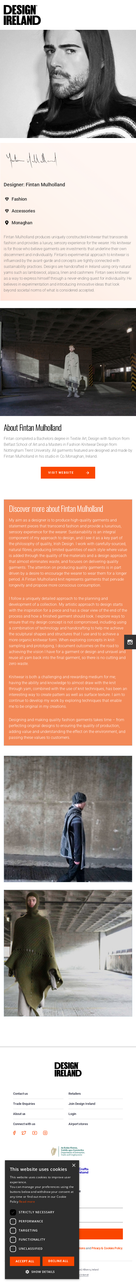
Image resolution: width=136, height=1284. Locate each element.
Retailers (74, 1093)
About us (19, 1114)
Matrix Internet (81, 1274)
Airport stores (78, 1124)
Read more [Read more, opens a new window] (27, 1201)
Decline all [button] (58, 1261)
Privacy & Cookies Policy (106, 1248)
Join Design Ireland (81, 1104)
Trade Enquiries (24, 1104)
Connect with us (24, 1124)
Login (72, 1114)
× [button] (73, 1165)
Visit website (61, 472)
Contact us (20, 1093)
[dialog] (42, 1219)
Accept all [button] (25, 1261)
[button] (42, 1271)
